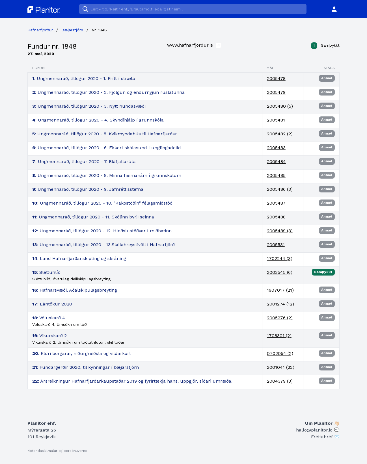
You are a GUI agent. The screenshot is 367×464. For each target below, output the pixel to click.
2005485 (276, 175)
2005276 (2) (280, 317)
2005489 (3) (280, 230)
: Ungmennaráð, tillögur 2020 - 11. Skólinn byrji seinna (93, 217)
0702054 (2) (280, 353)
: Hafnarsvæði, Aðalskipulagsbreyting (74, 290)
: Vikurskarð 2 (49, 335)
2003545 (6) (279, 272)
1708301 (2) (279, 335)
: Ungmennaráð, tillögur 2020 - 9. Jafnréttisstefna (87, 189)
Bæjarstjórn (72, 30)
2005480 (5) (280, 106)
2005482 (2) (280, 133)
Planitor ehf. (41, 423)
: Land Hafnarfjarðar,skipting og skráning (79, 258)
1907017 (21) (280, 290)
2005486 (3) (280, 189)
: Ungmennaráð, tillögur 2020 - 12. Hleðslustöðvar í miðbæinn (102, 230)
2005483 (276, 147)
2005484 (276, 161)
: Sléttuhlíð (46, 272)
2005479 (276, 92)
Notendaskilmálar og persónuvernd (57, 451)
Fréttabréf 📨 (325, 436)
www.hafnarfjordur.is (194, 45)
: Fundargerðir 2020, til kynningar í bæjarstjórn (85, 367)
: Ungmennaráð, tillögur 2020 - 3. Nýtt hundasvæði (89, 106)
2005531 (276, 244)
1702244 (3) (279, 258)
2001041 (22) (280, 367)
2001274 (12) (280, 304)
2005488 (276, 217)
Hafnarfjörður (40, 30)
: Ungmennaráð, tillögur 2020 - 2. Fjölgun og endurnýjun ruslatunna (108, 92)
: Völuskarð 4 (48, 317)
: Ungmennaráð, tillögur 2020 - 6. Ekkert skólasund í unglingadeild (106, 147)
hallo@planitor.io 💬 (318, 430)
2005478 (276, 78)
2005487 (276, 203)
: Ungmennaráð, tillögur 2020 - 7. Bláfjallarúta (84, 161)
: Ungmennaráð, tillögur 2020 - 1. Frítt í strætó (83, 78)
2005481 (276, 120)
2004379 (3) (280, 381)
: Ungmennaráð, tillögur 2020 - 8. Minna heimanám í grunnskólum (106, 175)
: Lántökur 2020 (52, 304)
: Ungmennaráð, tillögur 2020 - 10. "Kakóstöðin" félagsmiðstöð (102, 203)
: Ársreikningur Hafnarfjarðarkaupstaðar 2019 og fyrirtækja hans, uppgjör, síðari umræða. (132, 381)
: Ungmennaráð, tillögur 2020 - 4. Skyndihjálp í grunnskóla (98, 120)
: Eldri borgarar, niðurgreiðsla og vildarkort (81, 353)
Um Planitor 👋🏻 (322, 423)
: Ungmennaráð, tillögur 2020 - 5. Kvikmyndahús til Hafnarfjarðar (104, 133)
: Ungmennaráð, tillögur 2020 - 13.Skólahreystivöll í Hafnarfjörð (103, 244)
